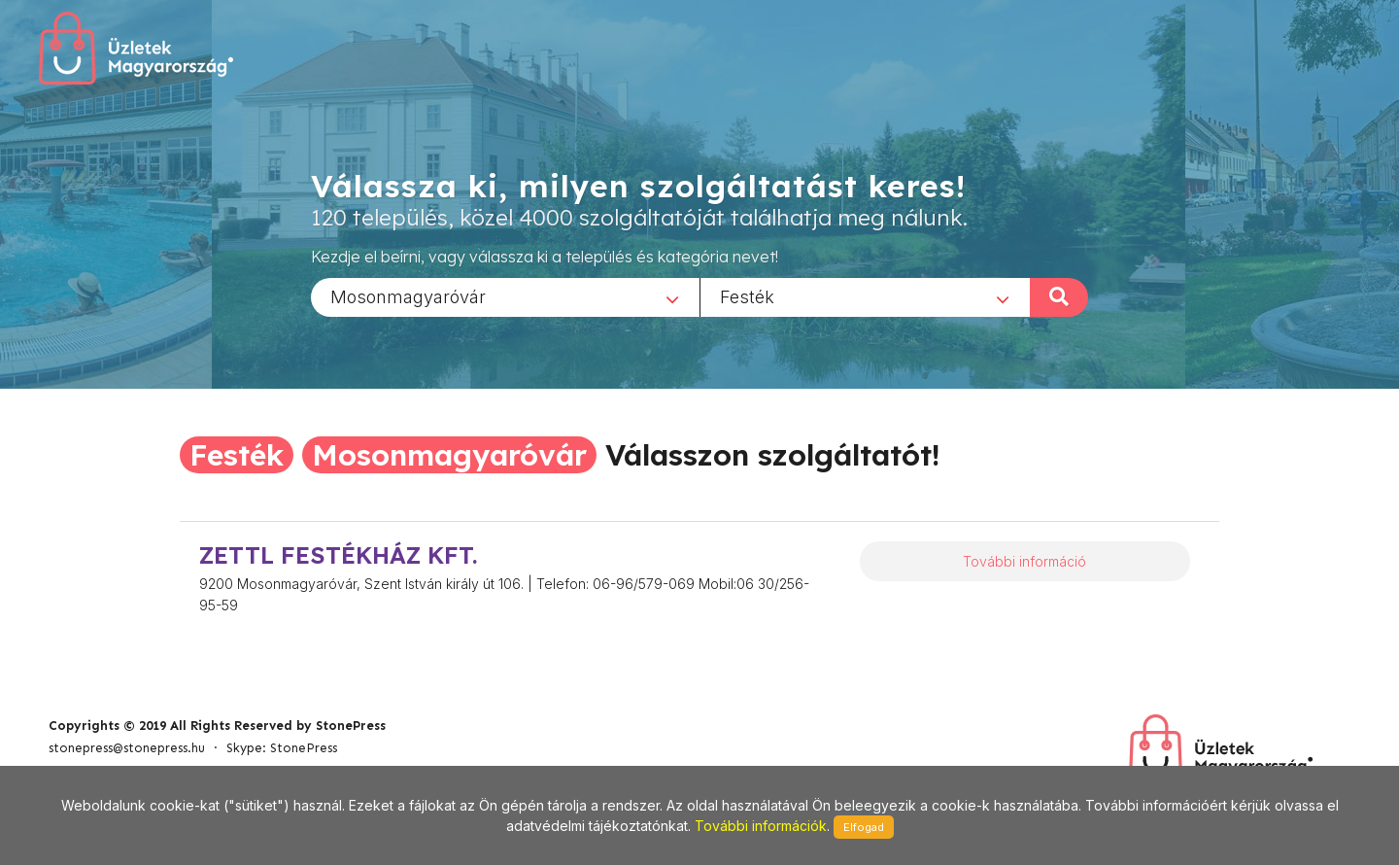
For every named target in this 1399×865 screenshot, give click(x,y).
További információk (761, 825)
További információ (1024, 561)
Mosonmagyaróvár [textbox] (408, 296)
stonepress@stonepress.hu (127, 748)
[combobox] (505, 296)
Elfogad (863, 827)
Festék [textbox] (747, 296)
